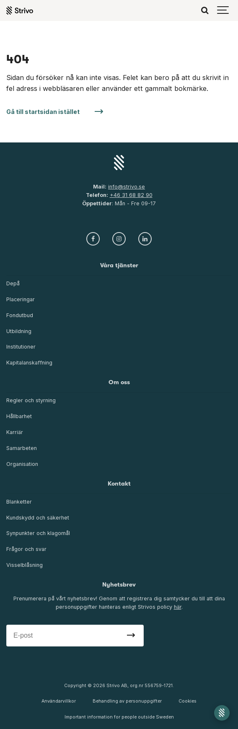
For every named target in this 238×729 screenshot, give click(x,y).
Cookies (187, 701)
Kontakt (119, 483)
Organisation (22, 464)
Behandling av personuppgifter (127, 701)
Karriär (14, 432)
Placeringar (20, 299)
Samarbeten (21, 448)
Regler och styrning (31, 400)
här (177, 607)
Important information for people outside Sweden (119, 717)
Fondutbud (19, 315)
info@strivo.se (126, 187)
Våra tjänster (119, 265)
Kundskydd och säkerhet (37, 517)
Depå (13, 283)
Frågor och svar (26, 549)
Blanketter (19, 502)
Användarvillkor (58, 701)
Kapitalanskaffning (29, 362)
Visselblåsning (24, 565)
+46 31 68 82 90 (131, 195)
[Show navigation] (223, 10)
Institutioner (21, 347)
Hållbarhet (19, 416)
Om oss (119, 382)
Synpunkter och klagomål (38, 533)
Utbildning (18, 331)
